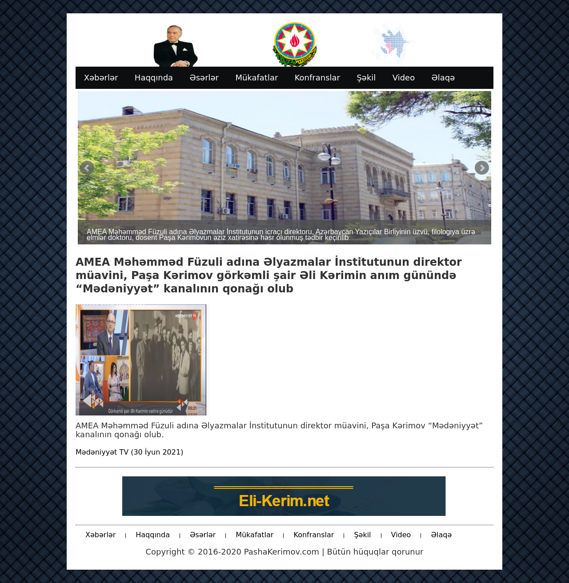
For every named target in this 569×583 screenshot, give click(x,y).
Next (482, 168)
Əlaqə (441, 535)
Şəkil (362, 535)
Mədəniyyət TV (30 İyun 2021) (129, 452)
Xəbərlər (100, 535)
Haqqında (153, 535)
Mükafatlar (254, 535)
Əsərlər (203, 535)
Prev (87, 168)
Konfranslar (313, 535)
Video (401, 535)
